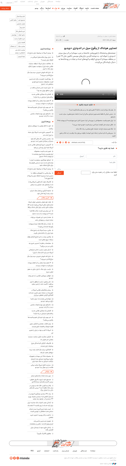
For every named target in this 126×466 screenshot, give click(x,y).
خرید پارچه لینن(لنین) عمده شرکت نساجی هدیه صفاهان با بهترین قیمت (41, 410)
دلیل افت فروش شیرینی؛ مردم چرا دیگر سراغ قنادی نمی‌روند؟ (40, 73)
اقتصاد (75, 8)
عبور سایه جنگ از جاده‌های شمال (41, 376)
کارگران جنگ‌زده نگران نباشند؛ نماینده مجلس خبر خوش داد (40, 338)
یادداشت (30, 1)
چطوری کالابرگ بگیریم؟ (44, 433)
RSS (32, 451)
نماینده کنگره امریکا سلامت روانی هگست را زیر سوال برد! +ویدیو (42, 366)
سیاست (69, 8)
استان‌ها (48, 8)
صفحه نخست (95, 8)
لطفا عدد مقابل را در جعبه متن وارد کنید (104, 173)
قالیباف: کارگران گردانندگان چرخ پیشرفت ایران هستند (42, 344)
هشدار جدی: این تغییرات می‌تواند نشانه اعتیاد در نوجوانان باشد (41, 218)
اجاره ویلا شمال (21, 16)
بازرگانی (47, 371)
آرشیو (15, 1)
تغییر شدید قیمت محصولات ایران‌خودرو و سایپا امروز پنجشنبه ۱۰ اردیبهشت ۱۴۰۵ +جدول (42, 154)
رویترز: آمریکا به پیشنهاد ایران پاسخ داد (39, 53)
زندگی (42, 8)
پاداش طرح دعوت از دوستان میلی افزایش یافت (42, 428)
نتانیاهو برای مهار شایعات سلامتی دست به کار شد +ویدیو (41, 114)
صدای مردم (36, 2)
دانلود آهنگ (21, 35)
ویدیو (36, 8)
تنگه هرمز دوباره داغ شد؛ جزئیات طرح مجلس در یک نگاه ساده (94, 129)
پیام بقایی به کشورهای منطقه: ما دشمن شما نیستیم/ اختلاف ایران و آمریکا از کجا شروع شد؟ (40, 175)
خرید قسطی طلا (20, 31)
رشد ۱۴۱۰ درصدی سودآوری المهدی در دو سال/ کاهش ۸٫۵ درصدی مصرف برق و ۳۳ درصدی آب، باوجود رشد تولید (40, 396)
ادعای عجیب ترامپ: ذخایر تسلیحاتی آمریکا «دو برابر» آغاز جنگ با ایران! (41, 251)
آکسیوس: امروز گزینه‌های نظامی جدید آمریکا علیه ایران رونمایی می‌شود (40, 146)
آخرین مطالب (45, 198)
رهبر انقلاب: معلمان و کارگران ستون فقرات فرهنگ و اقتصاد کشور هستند (41, 325)
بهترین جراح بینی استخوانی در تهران (20, 51)
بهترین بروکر (21, 46)
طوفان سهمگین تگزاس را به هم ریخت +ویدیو (40, 277)
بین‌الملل (100, 36)
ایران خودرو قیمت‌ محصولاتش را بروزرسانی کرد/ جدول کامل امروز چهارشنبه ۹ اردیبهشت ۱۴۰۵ (85, 120)
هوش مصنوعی (21, 24)
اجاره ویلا (22, 27)
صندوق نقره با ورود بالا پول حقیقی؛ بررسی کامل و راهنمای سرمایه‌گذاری (41, 380)
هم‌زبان (42, 1)
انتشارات (22, 1)
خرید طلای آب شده (19, 39)
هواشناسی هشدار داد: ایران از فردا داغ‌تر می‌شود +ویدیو (41, 300)
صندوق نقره (21, 20)
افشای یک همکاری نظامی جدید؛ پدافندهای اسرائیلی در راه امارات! (42, 95)
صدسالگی (50, 1)
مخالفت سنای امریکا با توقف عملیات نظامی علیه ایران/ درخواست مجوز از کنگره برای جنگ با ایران (40, 66)
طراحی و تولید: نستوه (108, 464)
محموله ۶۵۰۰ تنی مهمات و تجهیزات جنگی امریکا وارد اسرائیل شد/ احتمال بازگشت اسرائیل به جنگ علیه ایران (41, 359)
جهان (55, 8)
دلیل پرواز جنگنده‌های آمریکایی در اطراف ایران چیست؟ (42, 58)
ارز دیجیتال (13, 46)
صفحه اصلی (112, 36)
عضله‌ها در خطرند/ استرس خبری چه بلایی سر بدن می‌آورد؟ (41, 244)
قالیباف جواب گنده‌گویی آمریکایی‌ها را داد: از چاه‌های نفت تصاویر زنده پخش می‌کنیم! (40, 184)
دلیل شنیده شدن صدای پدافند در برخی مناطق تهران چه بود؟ (41, 89)
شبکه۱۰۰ (58, 1)
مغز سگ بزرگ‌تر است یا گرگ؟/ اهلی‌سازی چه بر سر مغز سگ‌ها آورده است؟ (91, 110)
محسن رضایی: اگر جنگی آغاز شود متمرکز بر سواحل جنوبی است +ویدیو (42, 139)
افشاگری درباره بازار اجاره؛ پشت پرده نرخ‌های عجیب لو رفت (41, 351)
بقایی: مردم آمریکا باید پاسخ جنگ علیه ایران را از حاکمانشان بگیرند (41, 231)
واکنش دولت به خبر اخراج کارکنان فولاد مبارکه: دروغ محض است (40, 238)
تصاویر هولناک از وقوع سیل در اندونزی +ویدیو (90, 48)
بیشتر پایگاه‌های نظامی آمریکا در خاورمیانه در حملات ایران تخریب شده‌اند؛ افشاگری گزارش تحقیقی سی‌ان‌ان (41, 292)
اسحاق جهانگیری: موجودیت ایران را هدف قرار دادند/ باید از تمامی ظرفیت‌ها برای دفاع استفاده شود (41, 162)
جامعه (87, 8)
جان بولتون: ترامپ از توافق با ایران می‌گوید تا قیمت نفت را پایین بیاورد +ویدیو (41, 284)
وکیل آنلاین (13, 20)
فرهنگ (81, 8)
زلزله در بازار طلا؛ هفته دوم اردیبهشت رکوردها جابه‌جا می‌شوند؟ (41, 225)
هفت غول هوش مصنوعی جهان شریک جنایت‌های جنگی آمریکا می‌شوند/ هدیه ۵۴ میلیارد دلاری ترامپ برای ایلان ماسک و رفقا (40, 204)
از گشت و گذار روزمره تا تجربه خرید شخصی (41, 416)
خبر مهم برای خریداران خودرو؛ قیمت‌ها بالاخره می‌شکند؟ (40, 108)
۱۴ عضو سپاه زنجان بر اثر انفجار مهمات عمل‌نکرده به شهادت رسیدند (40, 102)
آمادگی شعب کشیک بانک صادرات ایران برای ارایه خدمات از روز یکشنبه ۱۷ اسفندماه (40, 404)
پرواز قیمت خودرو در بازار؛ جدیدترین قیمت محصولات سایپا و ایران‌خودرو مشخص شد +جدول (41, 81)
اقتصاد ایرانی (21, 42)
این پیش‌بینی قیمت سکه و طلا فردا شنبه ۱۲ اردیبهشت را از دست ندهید (41, 212)
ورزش (63, 8)
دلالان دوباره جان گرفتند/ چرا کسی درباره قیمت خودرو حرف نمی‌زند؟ (92, 124)
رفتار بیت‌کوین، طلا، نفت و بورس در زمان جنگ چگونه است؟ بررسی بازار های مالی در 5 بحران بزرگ (41, 387)
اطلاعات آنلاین (111, 5)
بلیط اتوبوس (21, 56)
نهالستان (14, 35)
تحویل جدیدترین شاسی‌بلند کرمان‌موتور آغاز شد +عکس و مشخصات (41, 422)
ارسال (59, 172)
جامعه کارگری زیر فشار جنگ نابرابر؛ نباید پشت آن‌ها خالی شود (41, 192)
